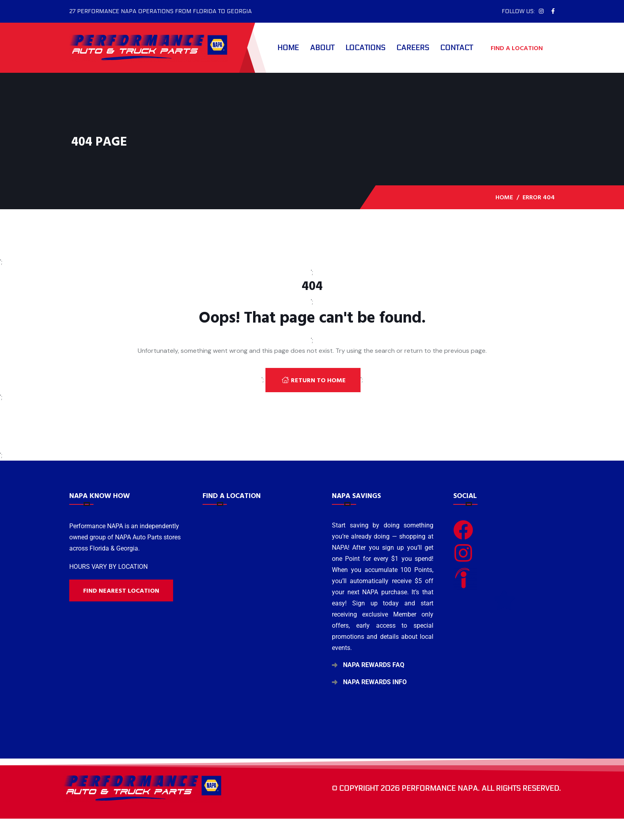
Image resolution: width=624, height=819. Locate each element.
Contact (456, 47)
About (322, 47)
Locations (365, 47)
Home (288, 47)
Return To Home (314, 380)
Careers (412, 47)
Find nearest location (121, 590)
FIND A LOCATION (521, 48)
